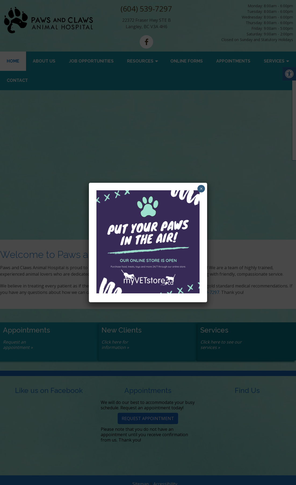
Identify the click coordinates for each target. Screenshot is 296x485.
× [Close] (201, 189)
